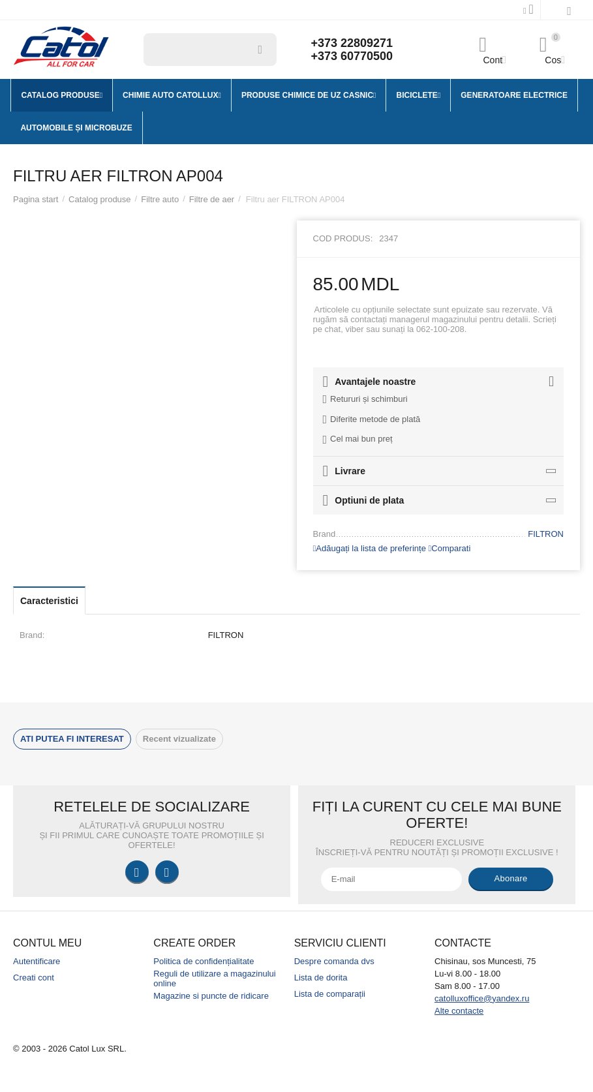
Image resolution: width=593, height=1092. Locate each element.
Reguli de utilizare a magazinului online (214, 978)
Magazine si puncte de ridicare (211, 996)
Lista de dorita (321, 977)
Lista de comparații (329, 994)
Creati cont (33, 977)
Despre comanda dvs (334, 961)
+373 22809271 (352, 43)
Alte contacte (458, 1011)
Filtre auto (160, 199)
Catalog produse (99, 199)
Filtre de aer (211, 199)
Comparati (450, 548)
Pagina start (35, 199)
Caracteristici (49, 601)
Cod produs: (343, 238)
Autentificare (36, 961)
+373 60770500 (352, 56)
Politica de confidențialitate (203, 961)
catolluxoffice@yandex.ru (481, 998)
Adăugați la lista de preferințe (369, 548)
